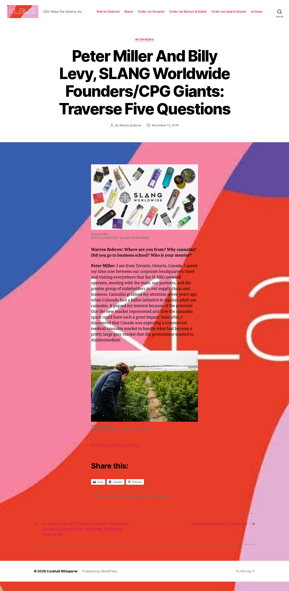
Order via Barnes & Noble (204, 13)
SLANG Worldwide (157, 506)
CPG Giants (118, 506)
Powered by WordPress (99, 581)
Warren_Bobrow (130, 135)
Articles (257, 19)
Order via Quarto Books (245, 13)
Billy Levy (102, 506)
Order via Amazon (167, 13)
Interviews (144, 49)
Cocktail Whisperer (62, 581)
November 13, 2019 (165, 135)
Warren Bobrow (124, 13)
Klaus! (145, 13)
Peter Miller (135, 506)
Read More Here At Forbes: (115, 454)
